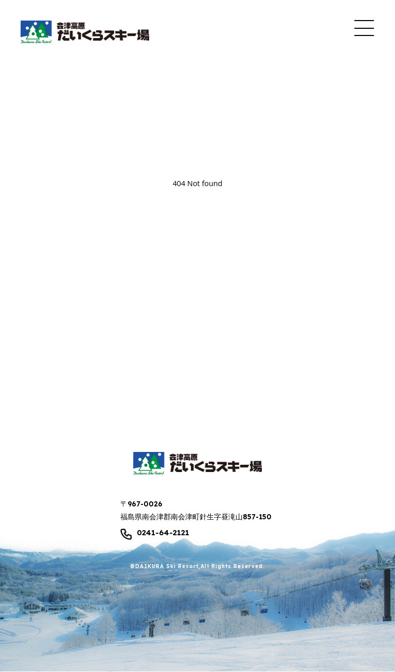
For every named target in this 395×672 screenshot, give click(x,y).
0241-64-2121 (163, 533)
